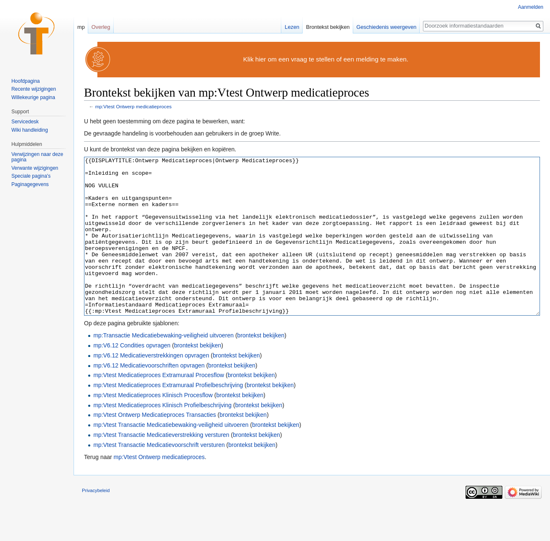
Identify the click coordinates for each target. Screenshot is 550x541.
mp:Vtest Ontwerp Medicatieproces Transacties (154, 446)
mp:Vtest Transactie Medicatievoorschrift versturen (158, 476)
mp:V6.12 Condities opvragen (131, 376)
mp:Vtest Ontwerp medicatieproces (133, 106)
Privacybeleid (96, 521)
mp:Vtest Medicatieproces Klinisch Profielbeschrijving (162, 436)
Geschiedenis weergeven (386, 27)
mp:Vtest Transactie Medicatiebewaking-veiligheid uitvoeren (170, 456)
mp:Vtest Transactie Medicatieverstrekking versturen (161, 466)
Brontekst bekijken (328, 27)
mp (81, 27)
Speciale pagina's (31, 176)
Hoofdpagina (25, 81)
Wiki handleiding (29, 130)
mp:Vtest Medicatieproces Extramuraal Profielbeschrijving (168, 416)
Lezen (292, 27)
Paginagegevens (29, 184)
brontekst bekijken (261, 366)
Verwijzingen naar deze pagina (37, 157)
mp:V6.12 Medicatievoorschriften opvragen (148, 396)
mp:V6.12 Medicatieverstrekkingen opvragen (151, 386)
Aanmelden (530, 7)
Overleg (101, 27)
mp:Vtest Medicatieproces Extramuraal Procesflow (158, 406)
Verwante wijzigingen (34, 168)
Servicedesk (24, 122)
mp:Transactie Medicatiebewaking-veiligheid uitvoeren (163, 366)
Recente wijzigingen (33, 89)
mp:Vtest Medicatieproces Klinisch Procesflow (153, 426)
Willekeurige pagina (33, 97)
